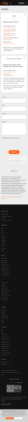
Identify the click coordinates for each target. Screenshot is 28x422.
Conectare (22, 3)
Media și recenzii (5, 318)
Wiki (2, 332)
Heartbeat (3, 240)
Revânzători (4, 364)
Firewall (3, 244)
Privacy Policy (16, 397)
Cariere (3, 322)
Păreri (2, 320)
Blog (2, 330)
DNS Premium (4, 214)
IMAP (2, 251)
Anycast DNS (4, 289)
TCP (2, 234)
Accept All (10, 418)
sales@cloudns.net (8, 31)
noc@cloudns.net (8, 39)
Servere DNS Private (6, 295)
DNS (2, 228)
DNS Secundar (4, 282)
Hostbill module (4, 344)
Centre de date (4, 316)
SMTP (2, 246)
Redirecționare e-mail (6, 291)
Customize (18, 418)
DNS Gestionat (4, 264)
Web (2, 230)
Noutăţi (3, 312)
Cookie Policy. (22, 416)
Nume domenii (4, 293)
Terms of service (6, 397)
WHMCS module (5, 342)
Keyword (3, 238)
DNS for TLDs (4, 297)
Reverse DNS (4, 260)
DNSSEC (3, 284)
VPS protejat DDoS (5, 275)
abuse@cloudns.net (8, 43)
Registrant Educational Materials (8, 370)
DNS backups (4, 286)
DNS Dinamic (4, 258)
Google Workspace (5, 269)
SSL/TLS (3, 242)
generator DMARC (5, 352)
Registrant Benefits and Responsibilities (10, 372)
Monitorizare (4, 225)
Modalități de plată (5, 346)
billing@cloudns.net (8, 35)
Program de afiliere (5, 362)
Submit (14, 152)
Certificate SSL (4, 271)
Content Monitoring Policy (14, 399)
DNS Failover (4, 262)
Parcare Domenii (5, 273)
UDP (2, 232)
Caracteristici (4, 336)
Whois (2, 374)
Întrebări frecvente (5, 338)
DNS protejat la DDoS (6, 216)
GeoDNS (3, 218)
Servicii (2, 255)
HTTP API (3, 340)
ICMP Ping (3, 236)
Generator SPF (4, 350)
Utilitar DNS (4, 348)
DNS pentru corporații (6, 220)
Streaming (3, 249)
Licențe (3, 401)
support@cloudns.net (9, 27)
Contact (3, 314)
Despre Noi (3, 310)
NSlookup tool (4, 355)
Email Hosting (4, 299)
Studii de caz (4, 334)
